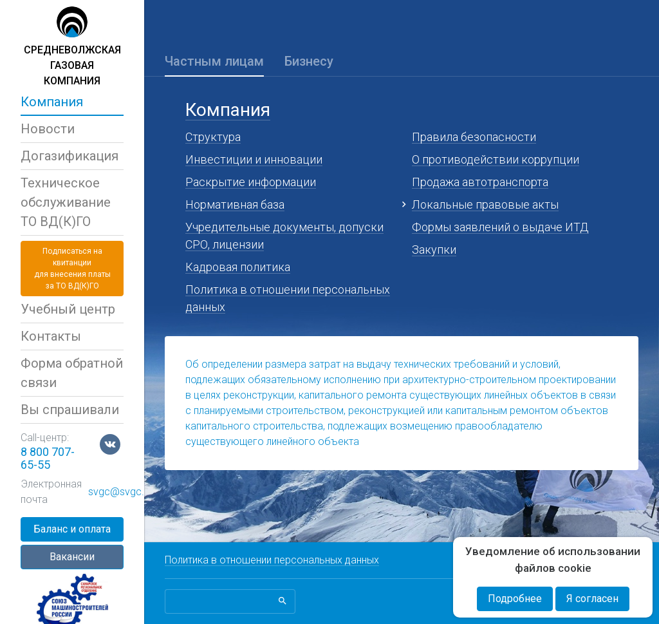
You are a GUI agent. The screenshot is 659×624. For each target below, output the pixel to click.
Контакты (51, 336)
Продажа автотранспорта (480, 182)
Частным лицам (214, 61)
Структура (213, 137)
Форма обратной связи (72, 372)
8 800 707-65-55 (48, 458)
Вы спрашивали (70, 409)
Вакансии (72, 557)
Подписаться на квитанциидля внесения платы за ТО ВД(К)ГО (72, 268)
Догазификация (69, 156)
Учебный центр (68, 309)
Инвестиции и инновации (253, 159)
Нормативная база (234, 204)
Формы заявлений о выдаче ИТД (500, 227)
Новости (48, 129)
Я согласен (592, 598)
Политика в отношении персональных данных (272, 560)
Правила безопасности (474, 137)
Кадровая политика (237, 267)
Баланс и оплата (72, 529)
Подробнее (515, 598)
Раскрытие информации (250, 182)
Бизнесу (308, 61)
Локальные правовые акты (485, 204)
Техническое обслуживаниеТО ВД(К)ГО (66, 202)
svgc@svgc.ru (120, 492)
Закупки (434, 249)
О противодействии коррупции (495, 159)
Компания (52, 101)
